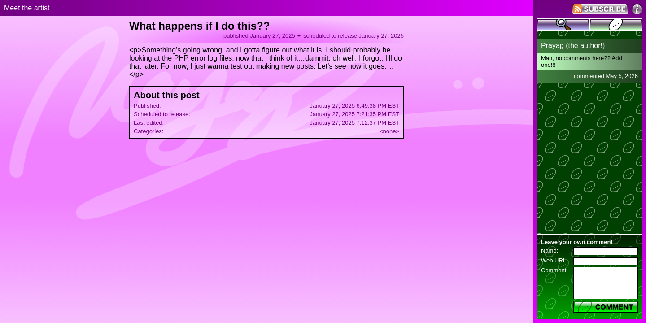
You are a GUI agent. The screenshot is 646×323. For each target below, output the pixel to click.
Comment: (554, 270)
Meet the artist (26, 8)
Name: (549, 250)
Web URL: (554, 260)
